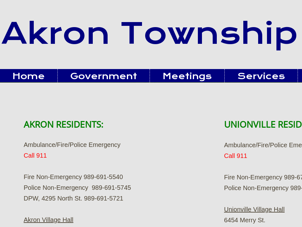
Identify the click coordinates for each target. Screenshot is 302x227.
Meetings (187, 76)
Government (103, 76)
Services (261, 76)
